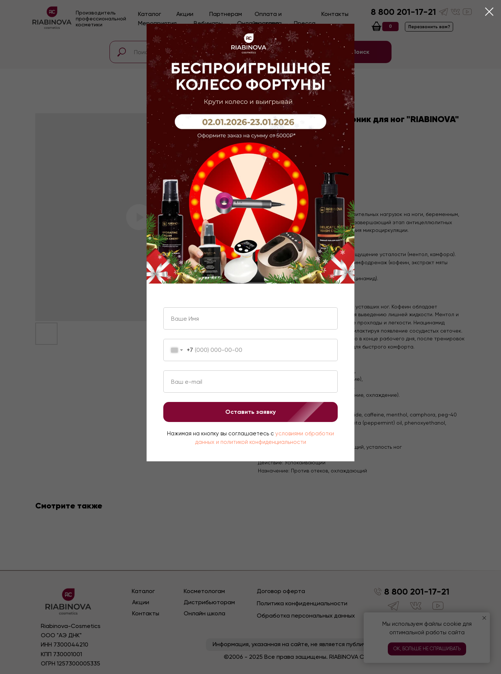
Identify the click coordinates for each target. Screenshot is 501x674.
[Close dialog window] (489, 12)
